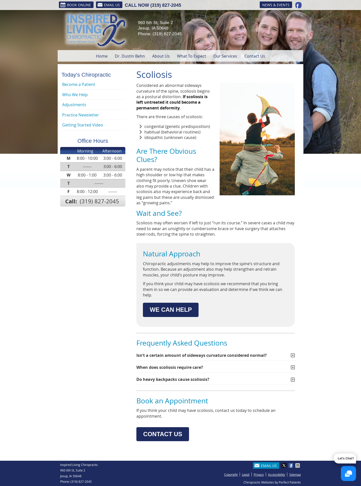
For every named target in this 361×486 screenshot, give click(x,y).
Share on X (284, 465)
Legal (245, 474)
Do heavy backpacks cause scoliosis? (172, 379)
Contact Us (254, 56)
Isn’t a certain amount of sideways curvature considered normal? (201, 355)
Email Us (108, 5)
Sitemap (295, 474)
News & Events (276, 5)
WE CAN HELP (171, 309)
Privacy (259, 474)
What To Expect (191, 56)
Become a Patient (78, 84)
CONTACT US (162, 434)
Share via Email (298, 465)
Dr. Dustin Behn (130, 56)
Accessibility (276, 474)
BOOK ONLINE (75, 5)
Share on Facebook (291, 465)
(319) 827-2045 (165, 5)
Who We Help (75, 94)
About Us (161, 56)
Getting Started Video (82, 125)
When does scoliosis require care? (169, 367)
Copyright (231, 474)
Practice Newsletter (80, 115)
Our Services (225, 56)
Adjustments (74, 104)
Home (102, 56)
